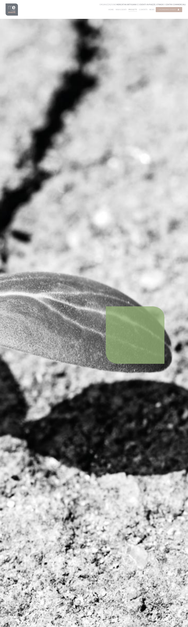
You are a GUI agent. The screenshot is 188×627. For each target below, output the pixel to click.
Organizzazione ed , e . (142, 4)
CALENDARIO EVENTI (169, 9)
